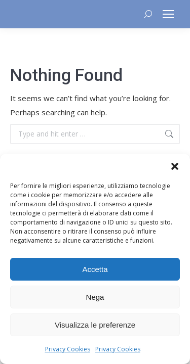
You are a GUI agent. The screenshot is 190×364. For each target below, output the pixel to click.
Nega (95, 297)
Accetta (94, 269)
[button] (175, 166)
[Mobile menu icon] (168, 14)
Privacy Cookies (67, 349)
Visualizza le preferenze (95, 325)
